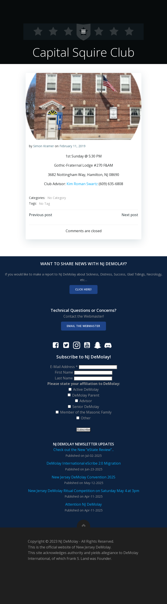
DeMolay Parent (85, 395)
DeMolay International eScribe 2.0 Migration (84, 463)
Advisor (85, 400)
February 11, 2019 (72, 146)
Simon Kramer (43, 146)
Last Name (64, 378)
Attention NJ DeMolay (83, 504)
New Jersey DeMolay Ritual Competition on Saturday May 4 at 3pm (83, 490)
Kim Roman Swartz (82, 183)
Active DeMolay (86, 389)
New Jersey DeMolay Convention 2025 (83, 477)
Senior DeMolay (85, 406)
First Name (64, 372)
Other (86, 418)
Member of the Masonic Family (86, 412)
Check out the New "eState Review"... (83, 449)
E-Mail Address (64, 366)
